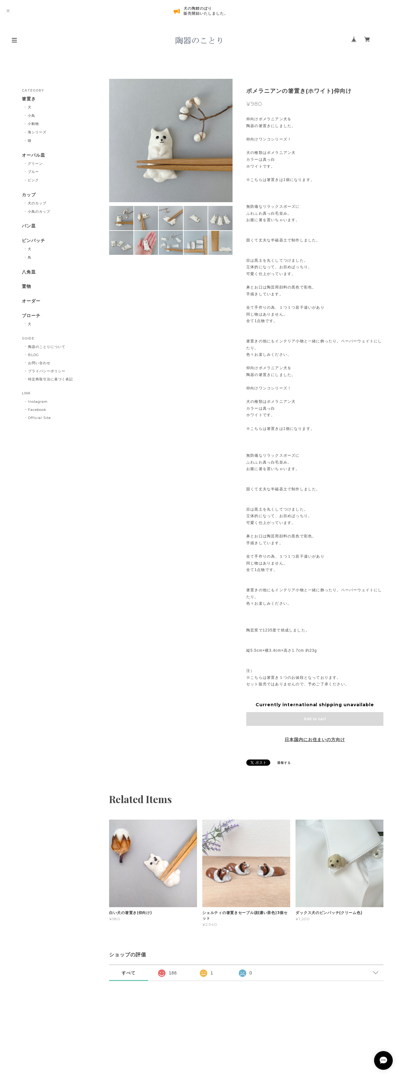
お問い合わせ (39, 363)
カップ (29, 195)
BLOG (33, 355)
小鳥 (31, 115)
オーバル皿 (33, 155)
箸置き (29, 99)
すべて (129, 972)
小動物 (33, 123)
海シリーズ (37, 132)
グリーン (35, 163)
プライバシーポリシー (46, 371)
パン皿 (29, 226)
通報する (284, 763)
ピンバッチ (33, 240)
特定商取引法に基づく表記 (50, 379)
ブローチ (31, 315)
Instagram (38, 401)
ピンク (33, 180)
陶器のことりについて (46, 347)
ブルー (33, 171)
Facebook (37, 409)
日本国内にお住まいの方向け (315, 739)
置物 (26, 286)
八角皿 (29, 272)
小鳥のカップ (39, 211)
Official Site (39, 418)
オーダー (31, 301)
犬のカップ (37, 203)
